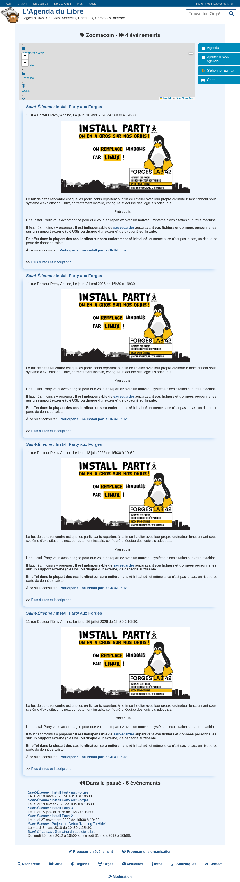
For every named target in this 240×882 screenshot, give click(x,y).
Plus (80, 3)
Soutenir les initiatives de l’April (215, 3)
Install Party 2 (50, 816)
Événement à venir (109, 51)
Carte (55, 864)
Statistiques (183, 864)
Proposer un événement (91, 851)
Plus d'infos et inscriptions (51, 262)
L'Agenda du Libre (53, 11)
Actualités (132, 864)
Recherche (29, 864)
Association (109, 63)
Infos (157, 864)
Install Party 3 (50, 808)
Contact (213, 864)
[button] (25, 56)
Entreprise (109, 76)
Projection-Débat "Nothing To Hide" (67, 824)
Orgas (105, 864)
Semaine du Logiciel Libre (61, 831)
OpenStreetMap (185, 98)
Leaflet (165, 98)
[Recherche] (231, 13)
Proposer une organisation (146, 851)
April (9, 3)
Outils (92, 3)
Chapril (22, 3)
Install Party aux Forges (64, 106)
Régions (80, 864)
